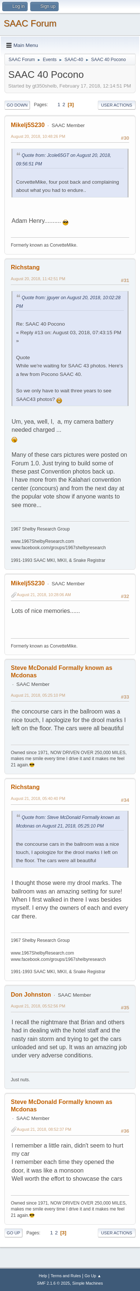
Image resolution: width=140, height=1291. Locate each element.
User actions (116, 105)
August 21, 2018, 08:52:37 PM (44, 1129)
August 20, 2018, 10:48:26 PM (38, 136)
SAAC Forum (30, 23)
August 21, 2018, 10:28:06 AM (44, 594)
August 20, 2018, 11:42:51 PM (38, 278)
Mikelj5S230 (28, 125)
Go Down (17, 105)
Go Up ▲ (92, 1275)
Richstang (25, 267)
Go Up (13, 1233)
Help (43, 1275)
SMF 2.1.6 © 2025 (53, 1283)
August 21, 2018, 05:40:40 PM (38, 798)
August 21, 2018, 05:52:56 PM (38, 1006)
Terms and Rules (66, 1275)
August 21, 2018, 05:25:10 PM (38, 695)
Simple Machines (87, 1283)
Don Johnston (31, 994)
